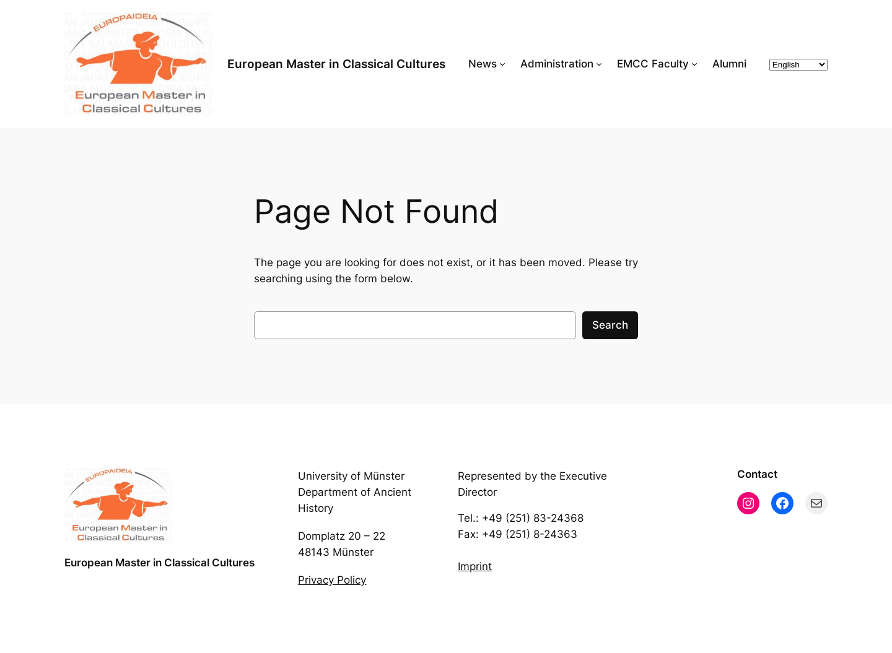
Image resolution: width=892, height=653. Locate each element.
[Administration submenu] (599, 64)
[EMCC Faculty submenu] (694, 64)
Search (610, 325)
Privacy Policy (332, 580)
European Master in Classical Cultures (336, 63)
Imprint (475, 566)
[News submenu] (502, 64)
